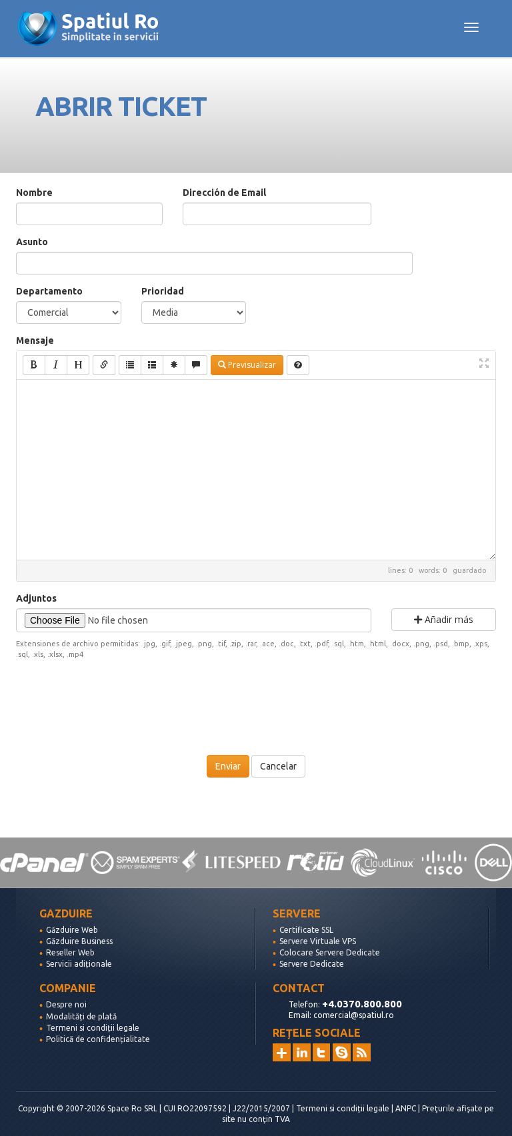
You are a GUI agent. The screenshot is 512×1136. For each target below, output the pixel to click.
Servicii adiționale (79, 963)
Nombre (34, 192)
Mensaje (35, 340)
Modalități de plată (81, 1016)
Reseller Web (70, 952)
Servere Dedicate (311, 963)
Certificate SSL (306, 929)
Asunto (32, 242)
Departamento (49, 291)
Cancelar (278, 766)
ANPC (405, 1108)
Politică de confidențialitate (98, 1039)
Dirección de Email (224, 192)
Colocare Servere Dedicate (329, 952)
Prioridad (162, 291)
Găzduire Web (72, 929)
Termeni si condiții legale (92, 1027)
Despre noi (66, 1004)
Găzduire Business (79, 941)
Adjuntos (36, 598)
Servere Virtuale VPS (317, 941)
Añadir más (443, 619)
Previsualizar (247, 364)
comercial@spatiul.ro (353, 1015)
